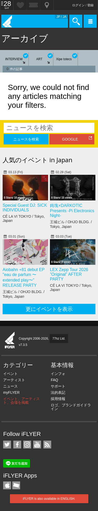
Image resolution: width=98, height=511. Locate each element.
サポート (58, 386)
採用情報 (58, 399)
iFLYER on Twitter (7, 444)
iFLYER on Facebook (17, 444)
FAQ (54, 380)
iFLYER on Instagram (27, 444)
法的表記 (58, 392)
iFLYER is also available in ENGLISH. (49, 499)
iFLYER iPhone (7, 485)
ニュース (10, 386)
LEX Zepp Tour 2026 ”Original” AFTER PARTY (69, 274)
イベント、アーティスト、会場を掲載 (21, 401)
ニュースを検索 (26, 139)
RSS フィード (47, 444)
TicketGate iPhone (16, 485)
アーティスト (14, 380)
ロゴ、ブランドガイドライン (71, 407)
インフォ (58, 374)
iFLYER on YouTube (37, 444)
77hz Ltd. (58, 338)
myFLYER (11, 392)
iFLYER (9, 340)
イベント (10, 374)
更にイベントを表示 (49, 309)
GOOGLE (70, 139)
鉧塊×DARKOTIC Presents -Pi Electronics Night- (72, 210)
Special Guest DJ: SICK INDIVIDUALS (25, 207)
